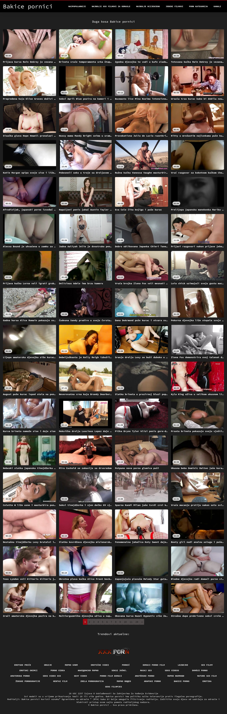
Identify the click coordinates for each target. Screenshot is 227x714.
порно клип (71, 665)
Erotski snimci (28, 670)
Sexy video (80, 676)
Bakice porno (181, 681)
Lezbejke (183, 665)
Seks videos (172, 670)
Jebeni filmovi (174, 6)
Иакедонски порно (88, 670)
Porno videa (58, 670)
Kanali (217, 6)
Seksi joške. (119, 670)
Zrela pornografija (92, 681)
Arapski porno (152, 681)
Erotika (206, 681)
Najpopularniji (77, 6)
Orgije (48, 665)
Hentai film (60, 681)
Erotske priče (22, 665)
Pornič (126, 665)
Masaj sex (146, 670)
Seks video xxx (52, 676)
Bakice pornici (100, 705)
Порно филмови (175, 676)
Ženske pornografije (28, 681)
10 (125, 621)
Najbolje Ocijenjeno (148, 6)
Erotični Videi (100, 665)
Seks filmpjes (113, 686)
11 (131, 621)
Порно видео (124, 681)
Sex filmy (207, 665)
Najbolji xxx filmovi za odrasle (111, 6)
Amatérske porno (144, 676)
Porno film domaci (111, 676)
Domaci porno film (154, 665)
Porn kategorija (198, 6)
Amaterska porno (20, 676)
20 (136, 621)
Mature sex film (207, 676)
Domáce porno (200, 670)
